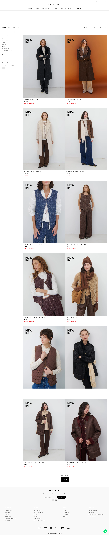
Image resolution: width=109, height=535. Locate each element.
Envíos (35, 514)
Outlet (79, 8)
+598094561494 (92, 510)
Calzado (54, 8)
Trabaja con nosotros (10, 518)
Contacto (7, 520)
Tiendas (7, 514)
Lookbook (37, 8)
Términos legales (38, 518)
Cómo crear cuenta (38, 512)
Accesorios (62, 8)
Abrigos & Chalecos (19, 31)
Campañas (71, 8)
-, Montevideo (91, 512)
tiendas (3, 1)
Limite (26, 31)
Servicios (7, 512)
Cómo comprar (37, 510)
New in (30, 8)
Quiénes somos (9, 510)
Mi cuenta (65, 510)
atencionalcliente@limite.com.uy (96, 514)
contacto (8, 1)
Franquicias (8, 516)
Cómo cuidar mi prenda (39, 520)
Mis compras (66, 512)
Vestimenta (45, 8)
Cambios (36, 516)
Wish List (65, 516)
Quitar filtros (32, 31)
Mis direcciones (66, 514)
